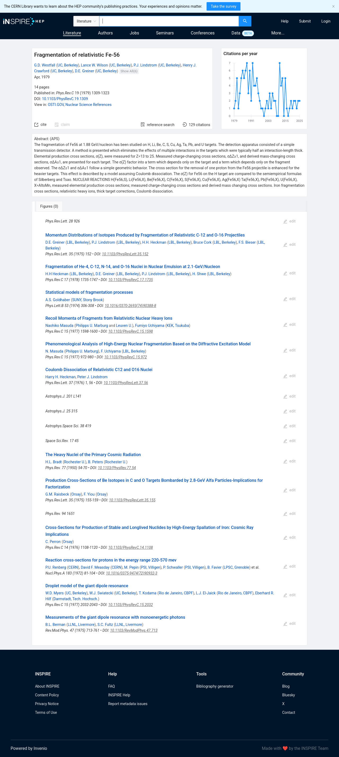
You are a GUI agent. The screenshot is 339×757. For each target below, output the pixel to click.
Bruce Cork (202, 242)
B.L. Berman (55, 624)
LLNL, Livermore (81, 624)
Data (235, 32)
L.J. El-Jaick (206, 593)
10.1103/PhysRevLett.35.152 (125, 254)
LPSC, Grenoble (236, 567)
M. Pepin (131, 567)
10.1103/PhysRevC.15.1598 (130, 331)
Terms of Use (46, 712)
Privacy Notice (47, 704)
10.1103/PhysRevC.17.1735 (130, 280)
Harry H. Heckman (60, 377)
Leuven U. (124, 325)
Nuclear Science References (88, 105)
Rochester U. (74, 462)
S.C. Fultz (105, 624)
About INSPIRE (47, 686)
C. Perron (53, 542)
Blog (285, 686)
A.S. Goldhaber (57, 300)
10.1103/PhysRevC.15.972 (125, 357)
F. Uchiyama (111, 351)
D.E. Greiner (84, 71)
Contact (288, 712)
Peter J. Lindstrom (92, 377)
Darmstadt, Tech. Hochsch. (75, 599)
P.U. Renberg (55, 567)
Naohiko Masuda (59, 325)
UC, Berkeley (67, 65)
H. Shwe (199, 274)
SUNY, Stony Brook (87, 300)
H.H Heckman (56, 274)
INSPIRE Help (119, 695)
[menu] (296, 21)
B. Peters (95, 462)
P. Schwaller (173, 567)
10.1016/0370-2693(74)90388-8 (130, 306)
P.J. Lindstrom (145, 65)
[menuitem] (285, 21)
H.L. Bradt (53, 462)
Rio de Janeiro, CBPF (176, 593)
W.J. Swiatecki (101, 593)
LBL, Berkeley (78, 242)
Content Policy (47, 695)
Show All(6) (129, 71)
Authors (105, 32)
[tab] (49, 206)
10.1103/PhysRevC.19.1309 (65, 99)
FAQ (111, 686)
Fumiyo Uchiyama (149, 325)
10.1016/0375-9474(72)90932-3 (131, 573)
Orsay (76, 494)
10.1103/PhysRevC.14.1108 (130, 547)
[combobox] (169, 21)
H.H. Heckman (154, 242)
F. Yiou (89, 494)
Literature (72, 32)
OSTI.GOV (56, 105)
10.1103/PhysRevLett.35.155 (132, 500)
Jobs (134, 32)
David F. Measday (95, 567)
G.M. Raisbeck (57, 494)
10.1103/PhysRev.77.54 (117, 468)
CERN (73, 567)
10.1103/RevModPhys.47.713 (134, 630)
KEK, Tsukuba (178, 325)
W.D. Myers (54, 593)
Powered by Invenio (29, 748)
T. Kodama (147, 593)
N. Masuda (54, 351)
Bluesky (288, 695)
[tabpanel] (169, 428)
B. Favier (214, 567)
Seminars (165, 32)
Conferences (203, 32)
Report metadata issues (127, 704)
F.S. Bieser (247, 242)
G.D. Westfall (44, 65)
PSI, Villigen (150, 567)
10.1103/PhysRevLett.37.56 (126, 383)
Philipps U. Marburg (92, 325)
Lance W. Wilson (94, 65)
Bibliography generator (214, 686)
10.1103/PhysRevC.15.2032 (130, 605)
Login (326, 21)
